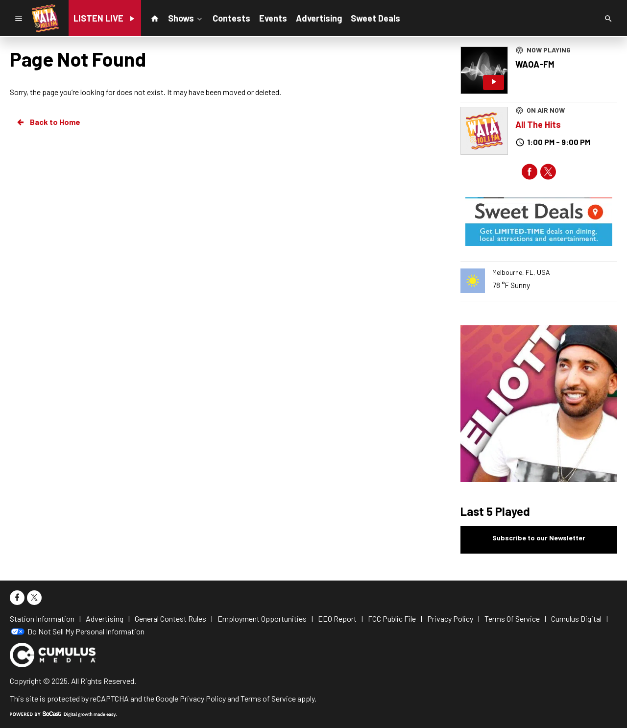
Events (273, 18)
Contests (231, 18)
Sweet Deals (375, 18)
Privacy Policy (203, 698)
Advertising (319, 18)
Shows (186, 18)
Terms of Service (268, 698)
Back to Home (48, 122)
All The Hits (538, 124)
